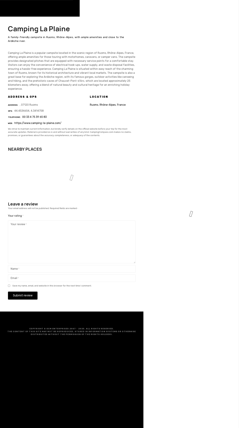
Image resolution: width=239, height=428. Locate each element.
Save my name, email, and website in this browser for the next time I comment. (52, 285)
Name (14, 269)
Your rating (16, 215)
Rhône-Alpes (108, 104)
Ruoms (94, 104)
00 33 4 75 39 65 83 (34, 116)
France (121, 104)
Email (14, 278)
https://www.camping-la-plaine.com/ (37, 123)
